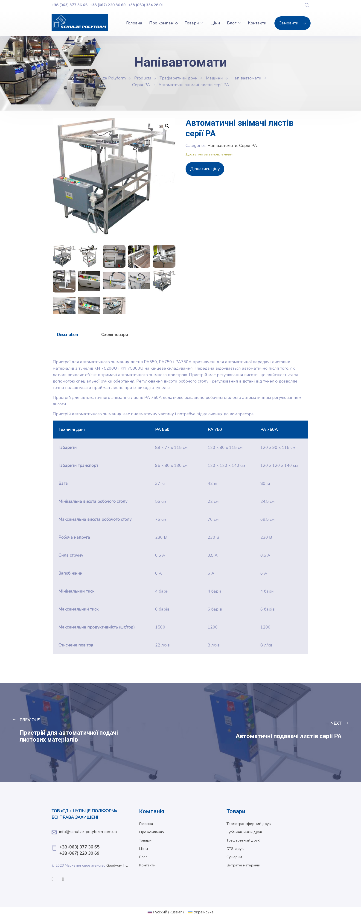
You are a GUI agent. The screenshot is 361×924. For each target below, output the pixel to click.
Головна (134, 23)
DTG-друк (235, 848)
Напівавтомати (222, 145)
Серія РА (248, 145)
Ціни (215, 23)
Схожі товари (114, 334)
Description (67, 334)
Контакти (257, 23)
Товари (192, 23)
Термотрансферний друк (249, 823)
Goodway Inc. (117, 865)
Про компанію (163, 23)
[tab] (67, 334)
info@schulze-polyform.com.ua (88, 831)
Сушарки (234, 857)
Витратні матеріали (243, 865)
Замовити (292, 23)
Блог (231, 23)
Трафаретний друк (243, 840)
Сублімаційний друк (244, 832)
